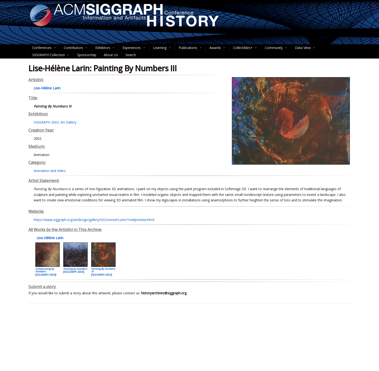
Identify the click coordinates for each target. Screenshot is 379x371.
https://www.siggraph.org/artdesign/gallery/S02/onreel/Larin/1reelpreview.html (94, 219)
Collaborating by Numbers (44, 270)
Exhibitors (105, 47)
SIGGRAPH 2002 (101, 274)
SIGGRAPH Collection (51, 55)
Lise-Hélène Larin (49, 238)
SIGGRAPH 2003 (73, 272)
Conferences (44, 47)
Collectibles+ (245, 47)
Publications (190, 47)
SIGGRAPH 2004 (45, 274)
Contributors (76, 47)
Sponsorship (86, 55)
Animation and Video (50, 170)
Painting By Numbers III (103, 270)
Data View (305, 47)
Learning (162, 47)
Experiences (134, 47)
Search (130, 55)
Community (276, 47)
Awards (217, 47)
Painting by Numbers (75, 268)
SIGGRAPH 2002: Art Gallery (55, 122)
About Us (111, 55)
